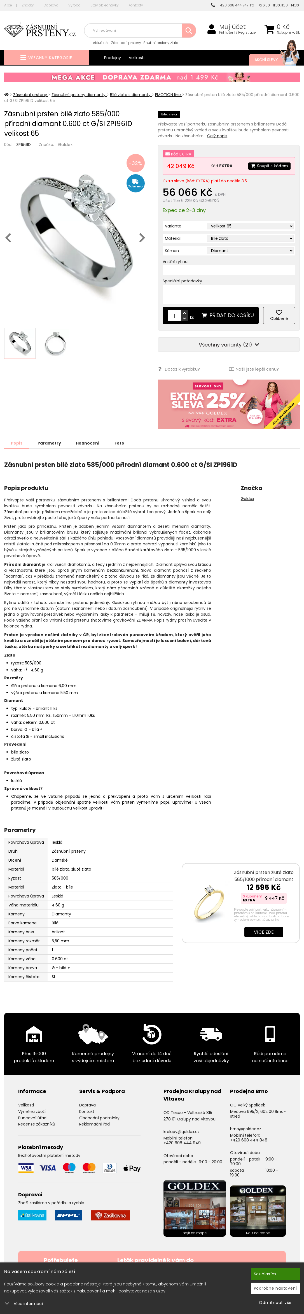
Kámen (172, 251)
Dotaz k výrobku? (179, 369)
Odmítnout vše (275, 1302)
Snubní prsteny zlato (160, 42)
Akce (8, 5)
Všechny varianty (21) (229, 344)
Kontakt (86, 1111)
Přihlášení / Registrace (237, 32)
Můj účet (232, 27)
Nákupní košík (288, 32)
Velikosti (136, 58)
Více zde (264, 932)
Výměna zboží (32, 1111)
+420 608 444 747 (229, 5)
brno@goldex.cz (245, 1128)
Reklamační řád (94, 1124)
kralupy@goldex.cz (181, 1131)
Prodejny (112, 58)
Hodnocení (90, 443)
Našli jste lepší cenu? (254, 369)
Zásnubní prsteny (126, 42)
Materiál (173, 238)
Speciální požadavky (182, 281)
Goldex (65, 144)
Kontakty (135, 5)
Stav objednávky (104, 5)
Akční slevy (271, 60)
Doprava (51, 5)
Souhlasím (265, 1274)
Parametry (50, 443)
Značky (28, 5)
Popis (17, 443)
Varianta (173, 226)
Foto (123, 443)
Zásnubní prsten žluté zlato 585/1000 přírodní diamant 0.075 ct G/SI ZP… (264, 879)
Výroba (74, 5)
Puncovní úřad (32, 1117)
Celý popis (217, 136)
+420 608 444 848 (248, 1140)
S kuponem (252, 896)
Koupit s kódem (269, 166)
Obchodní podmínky (99, 1117)
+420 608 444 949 (182, 1142)
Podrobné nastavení (275, 1288)
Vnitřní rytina (175, 261)
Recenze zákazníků (36, 1124)
